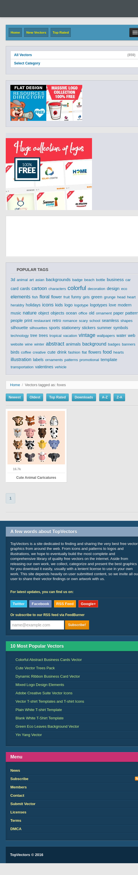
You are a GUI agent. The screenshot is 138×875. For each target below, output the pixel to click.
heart (131, 297)
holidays (33, 305)
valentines (44, 367)
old (91, 313)
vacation (70, 335)
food (107, 352)
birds (15, 352)
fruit (67, 297)
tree (33, 335)
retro (56, 320)
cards (25, 288)
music (16, 313)
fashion (74, 352)
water (121, 335)
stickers (88, 327)
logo (68, 304)
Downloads (84, 397)
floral (44, 296)
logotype (81, 305)
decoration (96, 289)
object (43, 313)
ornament (104, 313)
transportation (22, 367)
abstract (55, 344)
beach (89, 280)
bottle (100, 280)
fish (35, 297)
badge (77, 280)
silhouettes (38, 328)
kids (59, 304)
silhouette (19, 327)
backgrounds (58, 279)
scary (83, 321)
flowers (95, 352)
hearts (118, 352)
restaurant (42, 321)
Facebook (40, 604)
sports (54, 327)
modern (124, 305)
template (109, 359)
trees (43, 335)
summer (104, 327)
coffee (26, 352)
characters (57, 289)
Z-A (119, 397)
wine (29, 344)
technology (20, 335)
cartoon (39, 288)
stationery (71, 327)
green (96, 296)
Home (15, 32)
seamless (110, 320)
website (17, 344)
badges (114, 344)
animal (22, 280)
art (31, 280)
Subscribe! (77, 625)
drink (62, 352)
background (94, 344)
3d (13, 279)
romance (70, 321)
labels (38, 359)
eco (124, 289)
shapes (126, 321)
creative (39, 352)
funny (76, 297)
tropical (55, 335)
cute (51, 352)
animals (73, 344)
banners (128, 344)
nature (30, 313)
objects (57, 312)
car (128, 280)
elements (20, 297)
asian (39, 280)
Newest (15, 397)
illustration (21, 359)
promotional (89, 360)
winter (39, 344)
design (113, 288)
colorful (77, 288)
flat (84, 352)
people (17, 320)
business (115, 279)
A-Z (105, 397)
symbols (120, 327)
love (112, 305)
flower (56, 297)
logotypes (98, 305)
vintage (87, 335)
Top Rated (61, 32)
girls (86, 297)
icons (48, 305)
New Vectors (36, 32)
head (121, 297)
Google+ (88, 604)
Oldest (35, 397)
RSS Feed (65, 604)
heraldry (17, 305)
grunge (109, 297)
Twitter (19, 604)
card (14, 288)
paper (118, 313)
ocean (71, 313)
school (94, 321)
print (28, 320)
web (131, 335)
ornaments (54, 360)
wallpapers (106, 335)
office (82, 313)
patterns (71, 360)
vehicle (60, 367)
